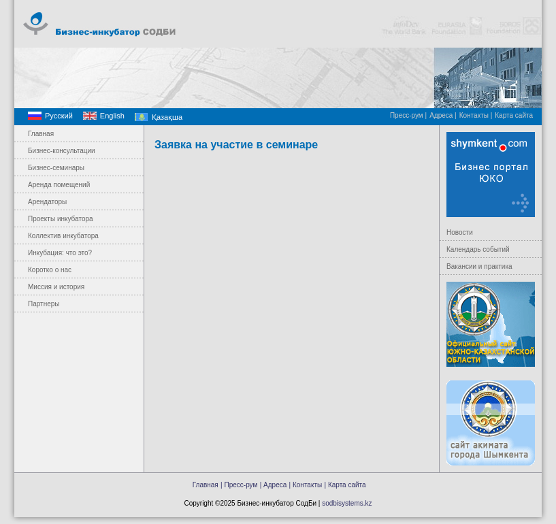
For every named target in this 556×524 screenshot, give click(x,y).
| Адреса (273, 485)
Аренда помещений (59, 185)
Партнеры (44, 304)
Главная (41, 133)
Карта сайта (514, 115)
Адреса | (443, 115)
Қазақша (167, 117)
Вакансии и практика (479, 266)
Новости (459, 232)
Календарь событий (478, 249)
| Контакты (306, 485)
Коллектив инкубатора (63, 236)
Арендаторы (47, 202)
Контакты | (476, 115)
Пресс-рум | (408, 115)
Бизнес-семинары (56, 167)
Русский (59, 116)
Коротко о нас (49, 270)
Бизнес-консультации (61, 150)
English (112, 116)
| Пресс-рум (238, 485)
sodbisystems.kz (347, 503)
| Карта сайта (345, 485)
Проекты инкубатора (60, 219)
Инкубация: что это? (60, 253)
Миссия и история (56, 287)
